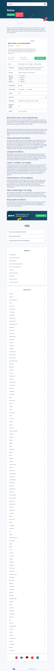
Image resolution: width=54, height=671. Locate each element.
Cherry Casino (27, 638)
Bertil (27, 455)
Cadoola (27, 559)
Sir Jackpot (27, 345)
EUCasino (27, 629)
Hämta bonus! (40, 58)
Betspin (27, 443)
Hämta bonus (41, 215)
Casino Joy (27, 428)
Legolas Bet (27, 449)
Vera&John (27, 565)
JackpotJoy (27, 610)
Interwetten (27, 391)
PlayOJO (27, 467)
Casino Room (27, 412)
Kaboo (27, 604)
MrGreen (27, 592)
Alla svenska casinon (27, 282)
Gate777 (27, 409)
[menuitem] (16, 657)
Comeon (27, 635)
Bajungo (27, 458)
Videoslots (27, 562)
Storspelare (27, 525)
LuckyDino (27, 513)
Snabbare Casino (27, 574)
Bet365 (27, 452)
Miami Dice (27, 379)
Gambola (27, 296)
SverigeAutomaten (27, 324)
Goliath (27, 406)
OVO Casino (27, 586)
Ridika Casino (27, 470)
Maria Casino (27, 540)
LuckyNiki (27, 601)
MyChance (27, 370)
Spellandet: (27, 528)
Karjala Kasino (27, 489)
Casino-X (27, 641)
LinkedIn (29, 89)
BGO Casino (27, 519)
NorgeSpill (27, 589)
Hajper (27, 543)
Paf (27, 531)
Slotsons (27, 342)
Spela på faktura (27, 260)
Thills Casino (27, 568)
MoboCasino (27, 376)
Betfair (27, 546)
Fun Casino (27, 418)
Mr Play (27, 373)
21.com (27, 550)
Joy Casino (27, 607)
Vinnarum (27, 553)
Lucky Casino (27, 385)
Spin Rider (27, 330)
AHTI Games (27, 650)
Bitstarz (27, 516)
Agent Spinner (27, 504)
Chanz (27, 415)
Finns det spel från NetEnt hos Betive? (17, 232)
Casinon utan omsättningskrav (27, 263)
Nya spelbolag (27, 254)
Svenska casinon (25, 59)
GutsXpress (27, 492)
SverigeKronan (27, 321)
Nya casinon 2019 (27, 279)
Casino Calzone (27, 464)
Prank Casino (27, 476)
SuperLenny (27, 571)
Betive (27, 446)
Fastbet (27, 421)
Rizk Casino (27, 580)
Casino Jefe (27, 644)
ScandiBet (27, 348)
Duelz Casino (27, 501)
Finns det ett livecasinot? (14, 236)
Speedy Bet (27, 339)
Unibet (27, 522)
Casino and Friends (27, 431)
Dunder (27, 632)
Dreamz (27, 425)
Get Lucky (27, 623)
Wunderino (27, 485)
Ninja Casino (27, 510)
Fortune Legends (27, 300)
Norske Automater (27, 361)
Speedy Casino (27, 336)
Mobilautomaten (27, 598)
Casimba (27, 434)
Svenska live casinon (27, 273)
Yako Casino (27, 306)
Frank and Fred (27, 498)
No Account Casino (27, 537)
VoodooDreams (27, 473)
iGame (27, 397)
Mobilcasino (12, 59)
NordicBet (27, 364)
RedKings (27, 583)
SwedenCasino (27, 318)
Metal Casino (27, 482)
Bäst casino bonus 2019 (27, 257)
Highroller (27, 617)
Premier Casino (27, 354)
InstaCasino (27, 614)
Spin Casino (27, 333)
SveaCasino (27, 556)
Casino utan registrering (27, 267)
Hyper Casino (27, 400)
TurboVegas (27, 312)
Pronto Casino (27, 351)
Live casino (24, 57)
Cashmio (27, 507)
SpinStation (27, 327)
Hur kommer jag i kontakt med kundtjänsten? (19, 240)
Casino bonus (12, 57)
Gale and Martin (27, 495)
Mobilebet (27, 595)
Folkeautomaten (27, 626)
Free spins (27, 270)
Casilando (27, 437)
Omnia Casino (27, 357)
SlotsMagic (27, 577)
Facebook (21, 89)
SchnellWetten (27, 479)
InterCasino (27, 394)
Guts (27, 620)
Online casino (19, 13)
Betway (27, 440)
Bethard (27, 647)
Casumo (27, 461)
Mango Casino (27, 382)
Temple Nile (27, 315)
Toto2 (27, 303)
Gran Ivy (27, 403)
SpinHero (27, 293)
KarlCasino (27, 388)
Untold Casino (27, 309)
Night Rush (27, 367)
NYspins (27, 534)
